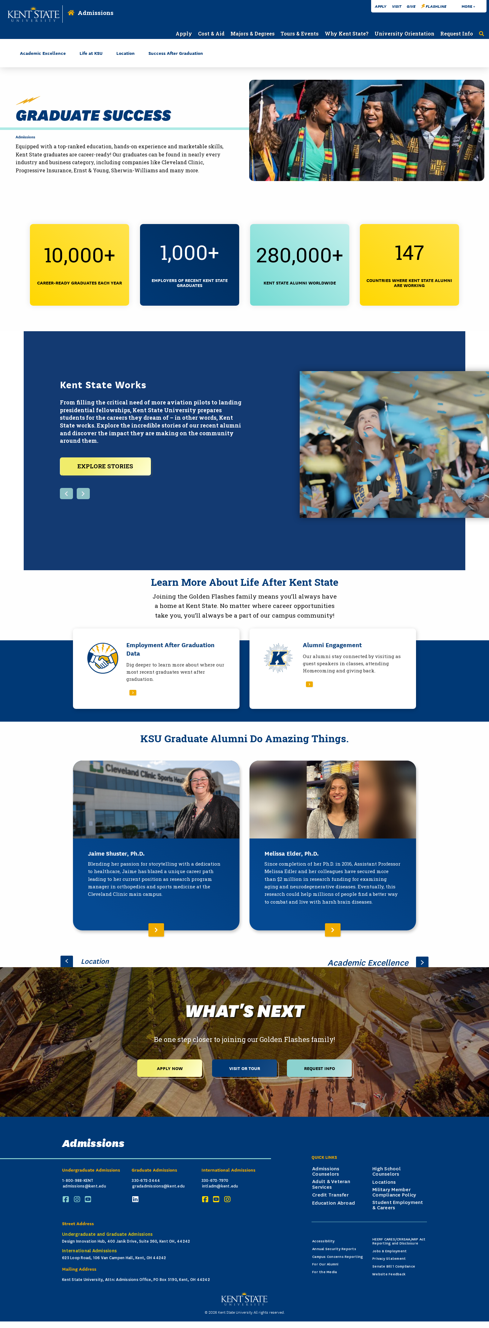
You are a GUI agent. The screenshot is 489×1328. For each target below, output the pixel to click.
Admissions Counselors (326, 1170)
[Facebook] (66, 1198)
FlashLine (433, 6)
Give (411, 6)
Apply (380, 6)
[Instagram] (78, 1198)
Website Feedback (388, 1273)
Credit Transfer (330, 1194)
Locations (384, 1181)
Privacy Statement (389, 1257)
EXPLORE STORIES (105, 465)
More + (468, 6)
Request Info (319, 1066)
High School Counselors (386, 1170)
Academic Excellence (43, 52)
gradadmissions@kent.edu (158, 1184)
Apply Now (170, 1066)
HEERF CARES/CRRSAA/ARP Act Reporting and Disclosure (399, 1240)
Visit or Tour (244, 1066)
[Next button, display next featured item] (83, 492)
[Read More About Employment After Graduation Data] (156, 667)
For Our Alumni (325, 1263)
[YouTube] (89, 1198)
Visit (396, 6)
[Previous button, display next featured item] (66, 492)
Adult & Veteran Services (331, 1183)
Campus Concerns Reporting (337, 1255)
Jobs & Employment (389, 1249)
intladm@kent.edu (220, 1184)
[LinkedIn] (136, 1198)
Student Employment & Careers (397, 1204)
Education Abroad (333, 1202)
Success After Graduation (175, 52)
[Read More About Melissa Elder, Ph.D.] (332, 844)
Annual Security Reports (334, 1247)
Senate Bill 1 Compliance (393, 1265)
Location (125, 52)
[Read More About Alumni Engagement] (332, 667)
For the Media (324, 1270)
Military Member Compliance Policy (394, 1191)
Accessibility (323, 1240)
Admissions (96, 13)
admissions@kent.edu (84, 1184)
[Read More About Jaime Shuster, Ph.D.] (156, 844)
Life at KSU (91, 52)
